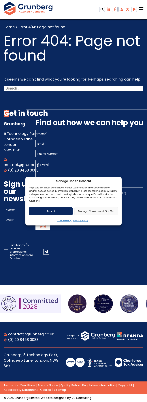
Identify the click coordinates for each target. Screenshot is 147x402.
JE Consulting (81, 398)
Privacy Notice (47, 385)
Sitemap (60, 390)
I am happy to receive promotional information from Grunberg (21, 251)
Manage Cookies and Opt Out (96, 211)
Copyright (125, 385)
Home (9, 27)
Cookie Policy (64, 220)
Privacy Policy (80, 220)
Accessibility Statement (21, 390)
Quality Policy (70, 385)
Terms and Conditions (19, 385)
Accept (51, 211)
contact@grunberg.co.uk (31, 334)
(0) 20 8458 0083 (23, 170)
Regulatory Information (99, 385)
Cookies (46, 390)
